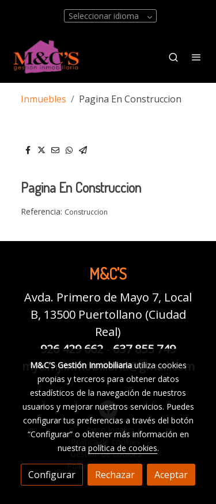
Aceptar (171, 474)
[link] (46, 56)
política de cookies (122, 447)
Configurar (51, 474)
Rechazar (115, 474)
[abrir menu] (196, 57)
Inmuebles (43, 99)
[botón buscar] (173, 57)
